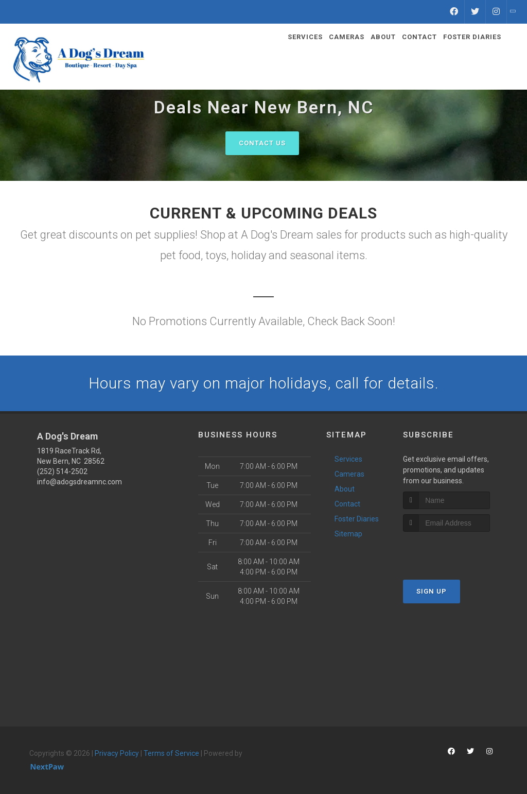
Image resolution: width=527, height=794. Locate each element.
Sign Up (431, 591)
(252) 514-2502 (62, 471)
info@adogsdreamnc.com (79, 482)
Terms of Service (171, 753)
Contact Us (262, 143)
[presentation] (458, 551)
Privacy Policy (117, 753)
